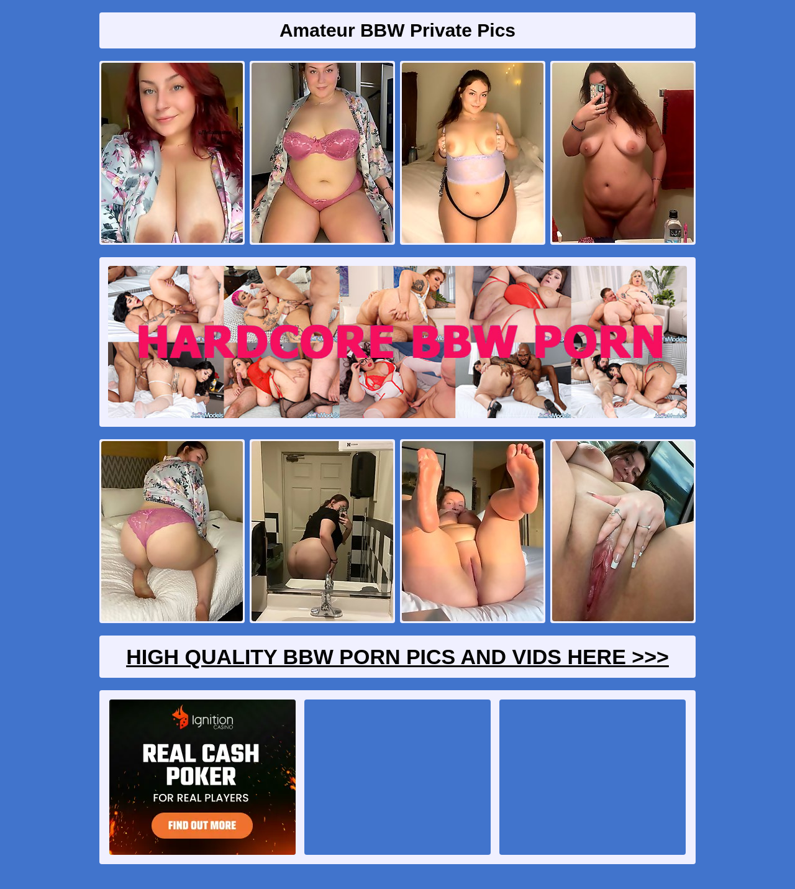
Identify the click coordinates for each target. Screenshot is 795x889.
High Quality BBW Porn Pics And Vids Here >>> (397, 656)
